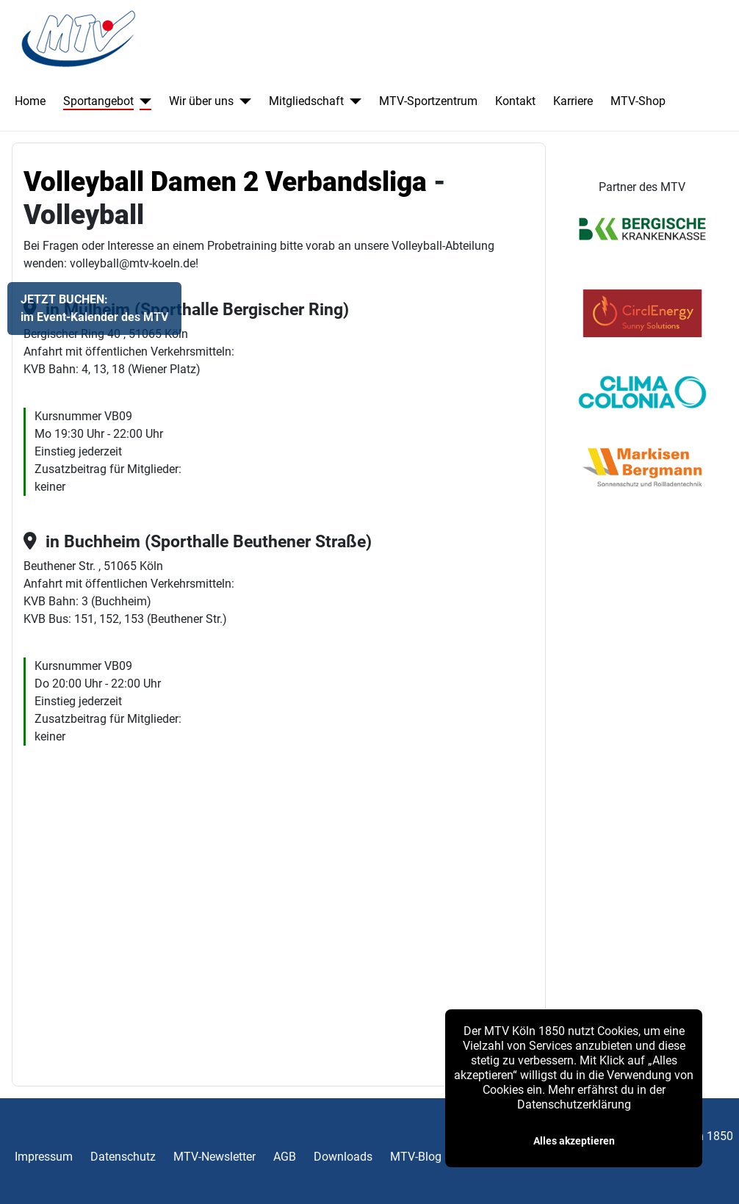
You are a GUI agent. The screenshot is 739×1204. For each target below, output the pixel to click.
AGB (284, 1157)
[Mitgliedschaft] (352, 101)
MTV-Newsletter (214, 1157)
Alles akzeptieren (574, 1141)
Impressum (44, 1157)
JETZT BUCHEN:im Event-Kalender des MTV (94, 308)
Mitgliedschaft (306, 101)
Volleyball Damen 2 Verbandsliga (225, 182)
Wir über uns (201, 101)
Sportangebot (98, 101)
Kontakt (515, 101)
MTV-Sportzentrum (428, 101)
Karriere (573, 101)
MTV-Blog (415, 1157)
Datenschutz (123, 1157)
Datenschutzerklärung (574, 1104)
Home (30, 101)
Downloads (343, 1157)
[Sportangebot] (142, 101)
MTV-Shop (638, 101)
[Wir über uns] (242, 101)
